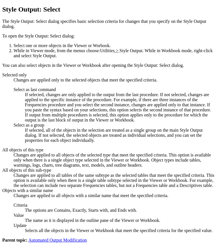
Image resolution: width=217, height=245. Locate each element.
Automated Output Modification (57, 240)
